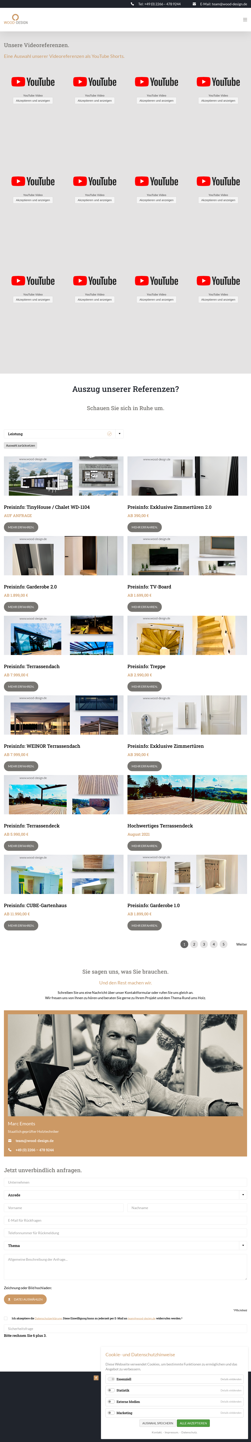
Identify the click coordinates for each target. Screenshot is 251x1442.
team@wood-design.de (142, 1318)
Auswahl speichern (157, 1423)
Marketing (124, 1413)
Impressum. (172, 1432)
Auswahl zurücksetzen (20, 445)
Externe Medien (128, 1402)
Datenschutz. (189, 1432)
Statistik (122, 1390)
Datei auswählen (28, 1299)
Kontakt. (157, 1432)
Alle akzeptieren (193, 1423)
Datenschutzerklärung (48, 1318)
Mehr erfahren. (21, 527)
